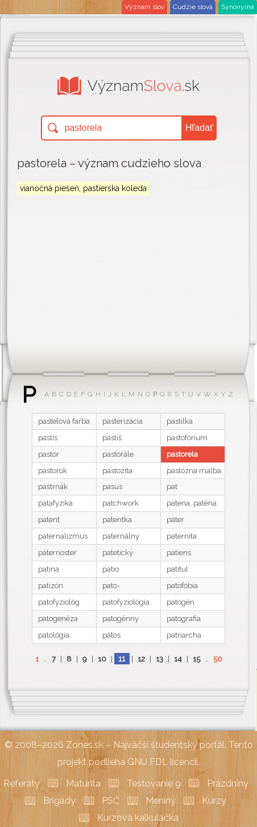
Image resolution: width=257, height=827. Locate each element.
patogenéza (58, 618)
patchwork (120, 503)
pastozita (117, 470)
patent (49, 519)
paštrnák (53, 486)
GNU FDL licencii (162, 761)
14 (178, 659)
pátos (111, 635)
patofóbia (182, 585)
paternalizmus (63, 536)
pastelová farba (64, 421)
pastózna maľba (194, 470)
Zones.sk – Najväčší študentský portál (145, 744)
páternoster (57, 552)
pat (172, 486)
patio (110, 569)
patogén (180, 602)
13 (159, 659)
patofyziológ (59, 602)
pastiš (112, 437)
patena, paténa (192, 503)
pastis (47, 437)
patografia (184, 618)
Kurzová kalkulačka (138, 817)
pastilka (180, 421)
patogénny (120, 618)
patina (48, 569)
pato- (111, 585)
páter (175, 519)
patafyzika (55, 503)
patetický (117, 552)
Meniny (161, 800)
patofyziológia (126, 602)
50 (217, 659)
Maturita (83, 783)
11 (121, 658)
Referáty (21, 783)
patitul (177, 569)
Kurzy (214, 800)
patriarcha (184, 635)
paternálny (120, 536)
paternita (182, 536)
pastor (48, 454)
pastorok (52, 470)
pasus (112, 486)
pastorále (118, 454)
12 (141, 659)
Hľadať (199, 128)
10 (102, 659)
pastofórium (187, 437)
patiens (179, 552)
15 (196, 659)
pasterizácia (122, 421)
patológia (53, 635)
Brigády (59, 800)
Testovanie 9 (154, 783)
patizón (50, 585)
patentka (117, 519)
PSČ (110, 800)
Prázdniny (227, 783)
